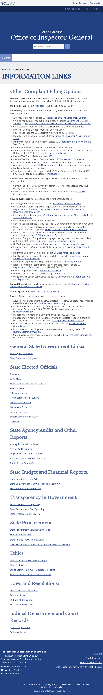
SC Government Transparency (25, 504)
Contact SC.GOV (82, 684)
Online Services (79, 3)
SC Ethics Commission (49, 291)
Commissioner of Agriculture (24, 397)
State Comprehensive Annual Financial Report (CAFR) (36, 483)
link (27, 100)
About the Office (72, 8)
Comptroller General (20, 402)
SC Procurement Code (21, 534)
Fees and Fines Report (91, 662)
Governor (15, 374)
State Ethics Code (18, 565)
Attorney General (18, 393)
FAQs (87, 8)
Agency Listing (95, 3)
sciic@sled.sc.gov (51, 173)
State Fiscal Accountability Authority (28, 383)
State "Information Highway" (24, 358)
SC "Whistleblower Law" (22, 604)
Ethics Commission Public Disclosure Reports (32, 569)
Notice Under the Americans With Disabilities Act (78, 666)
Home (5, 69)
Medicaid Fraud (42, 105)
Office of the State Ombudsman (76, 334)
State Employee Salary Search (25, 513)
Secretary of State (19, 411)
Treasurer (15, 421)
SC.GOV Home (18, 684)
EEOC (54, 220)
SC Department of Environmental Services (66, 229)
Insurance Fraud (57, 153)
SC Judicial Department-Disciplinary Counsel (65, 117)
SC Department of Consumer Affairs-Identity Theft (52, 137)
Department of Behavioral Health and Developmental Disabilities (58, 123)
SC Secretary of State (70, 261)
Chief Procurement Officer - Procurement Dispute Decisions (40, 544)
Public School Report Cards (23, 463)
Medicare (42, 168)
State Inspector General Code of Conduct (30, 574)
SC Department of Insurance (68, 252)
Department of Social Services (28, 209)
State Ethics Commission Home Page (28, 560)
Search (67, 46)
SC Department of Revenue (70, 159)
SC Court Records (18, 632)
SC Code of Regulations (22, 599)
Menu (6, 57)
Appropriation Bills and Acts (24, 479)
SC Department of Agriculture (51, 235)
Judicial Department (20, 627)
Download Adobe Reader (51, 687)
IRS (50, 156)
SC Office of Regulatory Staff (51, 273)
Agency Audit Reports (21, 448)
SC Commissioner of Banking (67, 203)
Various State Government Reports (27, 458)
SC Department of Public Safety (68, 320)
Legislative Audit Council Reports (26, 453)
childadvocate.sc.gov (23, 311)
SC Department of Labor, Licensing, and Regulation (64, 164)
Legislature (15, 378)
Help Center (66, 684)
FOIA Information (93, 658)
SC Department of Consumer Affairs (62, 215)
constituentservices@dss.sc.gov (52, 303)
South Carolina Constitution (24, 590)
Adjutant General (18, 388)
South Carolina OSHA (50, 270)
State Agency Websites (21, 353)
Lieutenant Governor (20, 407)
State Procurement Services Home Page (30, 529)
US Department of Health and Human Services (62, 244)
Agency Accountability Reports (25, 444)
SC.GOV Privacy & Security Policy (43, 684)
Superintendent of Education (24, 416)
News (97, 8)
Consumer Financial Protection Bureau (55, 240)
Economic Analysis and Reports (25, 488)
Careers (98, 653)
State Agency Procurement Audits (27, 539)
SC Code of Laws (18, 595)
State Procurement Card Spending (27, 509)
